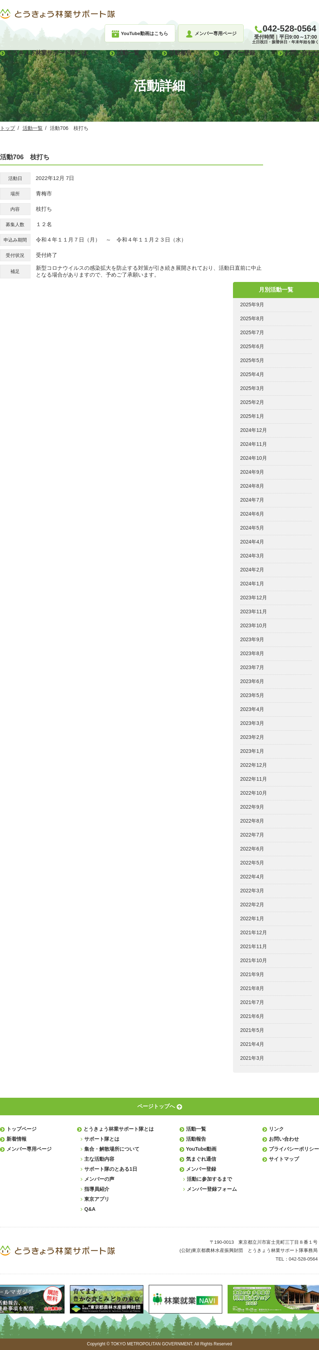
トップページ (21, 1129)
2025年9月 (252, 304)
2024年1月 (252, 583)
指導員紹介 (96, 1189)
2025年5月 (252, 360)
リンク (276, 1129)
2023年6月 (252, 681)
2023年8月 (252, 653)
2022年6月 (252, 849)
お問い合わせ (302, 53)
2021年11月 (253, 946)
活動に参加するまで (209, 1179)
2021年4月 (252, 1044)
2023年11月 (253, 611)
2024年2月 (252, 569)
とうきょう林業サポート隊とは (47, 53)
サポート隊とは (101, 1139)
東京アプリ (96, 1199)
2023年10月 (253, 625)
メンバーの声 (99, 1179)
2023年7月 (252, 667)
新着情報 (16, 1139)
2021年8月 (252, 988)
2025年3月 (252, 388)
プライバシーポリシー (294, 1149)
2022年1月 (252, 918)
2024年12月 (253, 430)
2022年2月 (252, 904)
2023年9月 (252, 639)
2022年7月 (252, 835)
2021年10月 (253, 960)
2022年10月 (253, 793)
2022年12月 (253, 765)
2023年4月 (252, 709)
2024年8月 (252, 486)
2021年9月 (252, 974)
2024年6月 (252, 514)
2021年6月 (252, 1016)
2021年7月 (252, 1002)
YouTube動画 (201, 1149)
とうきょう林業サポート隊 (57, 14)
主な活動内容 (99, 1159)
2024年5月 (252, 528)
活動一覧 (127, 53)
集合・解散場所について (111, 1149)
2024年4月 (252, 542)
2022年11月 (253, 779)
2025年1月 (252, 416)
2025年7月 (252, 332)
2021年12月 (253, 932)
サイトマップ (284, 1159)
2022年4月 (252, 876)
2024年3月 (252, 556)
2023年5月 (252, 695)
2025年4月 (252, 374)
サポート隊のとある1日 (110, 1169)
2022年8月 (252, 821)
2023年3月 (252, 723)
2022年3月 (252, 890)
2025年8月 (252, 318)
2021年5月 (252, 1030)
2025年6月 (252, 346)
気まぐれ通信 (201, 1159)
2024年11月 (253, 444)
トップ (7, 128)
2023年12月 (253, 597)
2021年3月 (252, 1058)
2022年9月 (252, 807)
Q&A (89, 1209)
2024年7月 (252, 500)
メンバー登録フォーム (212, 1189)
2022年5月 (252, 863)
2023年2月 (252, 737)
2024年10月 (253, 458)
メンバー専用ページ (29, 1149)
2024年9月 (252, 472)
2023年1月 (252, 751)
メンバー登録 (238, 53)
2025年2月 (252, 402)
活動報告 (180, 53)
